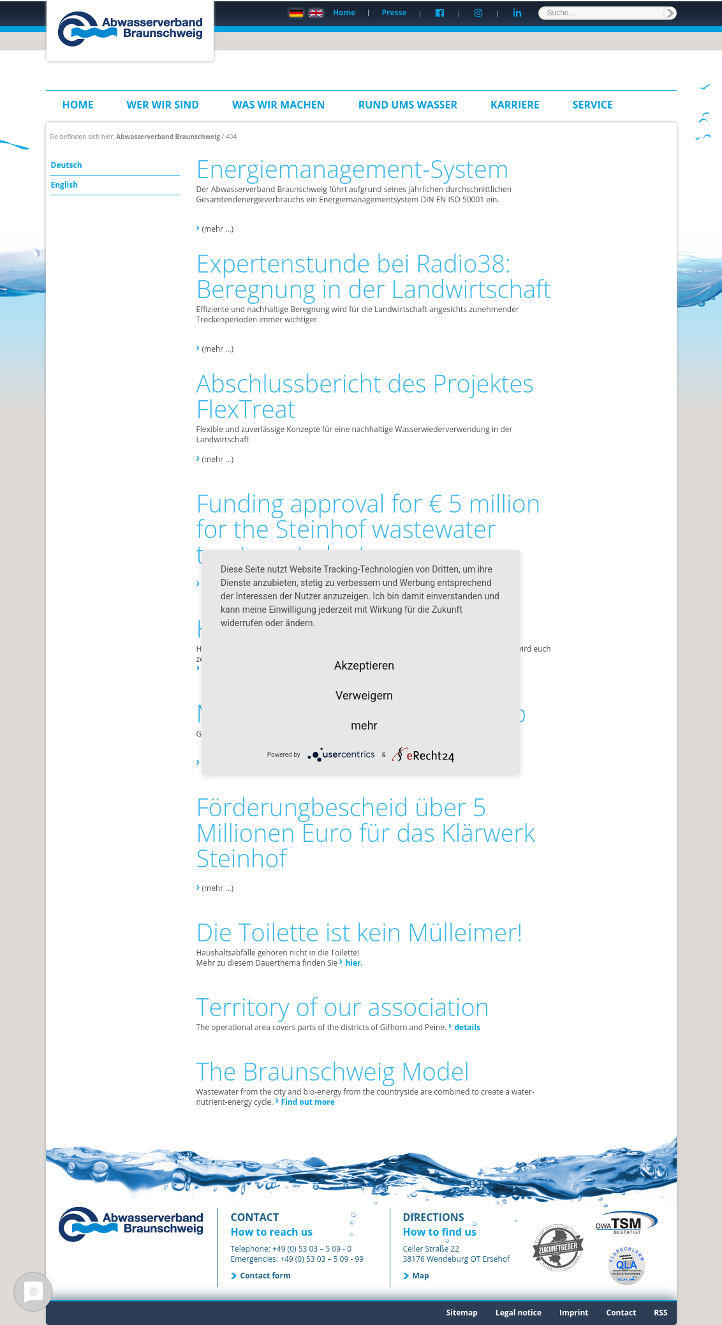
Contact (622, 1312)
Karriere (515, 105)
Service (593, 105)
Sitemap (462, 1312)
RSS (660, 1312)
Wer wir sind (163, 105)
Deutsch (66, 165)
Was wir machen (278, 105)
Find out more (308, 1102)
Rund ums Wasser (407, 105)
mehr (364, 725)
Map (421, 1275)
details (467, 1027)
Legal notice (519, 1312)
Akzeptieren (364, 665)
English (64, 184)
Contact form (265, 1275)
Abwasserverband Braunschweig (168, 136)
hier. (354, 962)
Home (344, 12)
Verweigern (364, 695)
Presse (393, 12)
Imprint (574, 1312)
